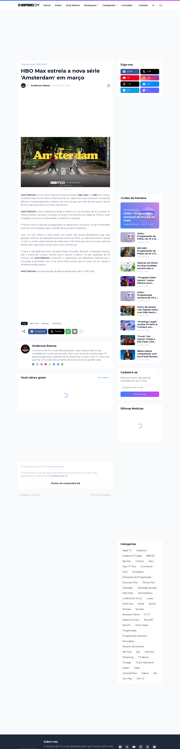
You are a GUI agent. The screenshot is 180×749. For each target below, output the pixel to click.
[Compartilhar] (107, 85)
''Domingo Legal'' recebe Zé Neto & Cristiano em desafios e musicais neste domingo (147, 324)
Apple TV (127, 550)
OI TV (147, 614)
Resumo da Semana (133, 646)
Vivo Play (127, 678)
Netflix (152, 604)
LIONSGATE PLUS (132, 598)
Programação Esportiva (134, 636)
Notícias (45, 323)
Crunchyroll (146, 566)
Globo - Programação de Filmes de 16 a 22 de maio (146, 236)
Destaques (90, 5)
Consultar (126, 5)
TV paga (126, 662)
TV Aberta (143, 657)
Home (47, 5)
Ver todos (103, 377)
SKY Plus (127, 652)
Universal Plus (129, 673)
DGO (125, 571)
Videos (145, 673)
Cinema (140, 561)
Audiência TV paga (132, 555)
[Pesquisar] (159, 5)
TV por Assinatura (145, 662)
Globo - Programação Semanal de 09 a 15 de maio (148, 295)
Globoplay (127, 588)
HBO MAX (41, 64)
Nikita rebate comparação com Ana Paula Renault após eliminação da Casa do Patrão (148, 354)
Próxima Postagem (101, 495)
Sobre (58, 5)
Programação (129, 630)
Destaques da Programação (137, 577)
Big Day (126, 561)
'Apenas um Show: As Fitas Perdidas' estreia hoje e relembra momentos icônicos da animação (147, 266)
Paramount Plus (130, 620)
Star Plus (149, 652)
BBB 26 (150, 555)
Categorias (109, 5)
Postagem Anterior (30, 495)
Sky (138, 652)
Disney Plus (149, 582)
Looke (150, 598)
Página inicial (27, 64)
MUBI (141, 604)
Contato (143, 5)
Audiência (141, 550)
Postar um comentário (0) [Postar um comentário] (65, 483)
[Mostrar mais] (81, 331)
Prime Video (141, 625)
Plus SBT (148, 620)
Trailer (137, 668)
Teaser (125, 668)
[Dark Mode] (154, 5)
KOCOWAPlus (145, 593)
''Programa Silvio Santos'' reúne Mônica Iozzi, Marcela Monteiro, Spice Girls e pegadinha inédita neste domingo (147, 280)
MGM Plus (127, 604)
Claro (151, 561)
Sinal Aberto (73, 5)
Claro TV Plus (129, 566)
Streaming (56, 323)
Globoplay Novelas (147, 588)
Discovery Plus (130, 582)
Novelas (140, 609)
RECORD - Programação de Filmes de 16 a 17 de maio (146, 251)
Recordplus (128, 641)
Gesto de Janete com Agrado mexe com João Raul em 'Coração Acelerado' (147, 310)
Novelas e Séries (131, 614)
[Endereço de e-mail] (139, 387)
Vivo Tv (140, 678)
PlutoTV (126, 625)
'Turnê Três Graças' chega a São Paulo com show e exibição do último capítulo (148, 339)
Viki (155, 673)
